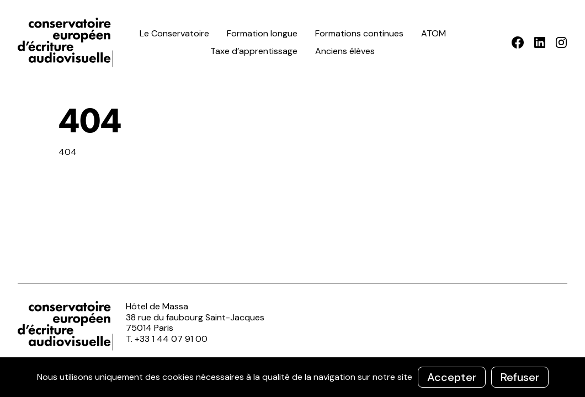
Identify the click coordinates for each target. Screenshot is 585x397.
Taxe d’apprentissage (253, 51)
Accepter (451, 377)
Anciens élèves (345, 51)
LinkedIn (539, 42)
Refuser (520, 377)
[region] (292, 377)
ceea (67, 42)
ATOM (433, 33)
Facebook (518, 42)
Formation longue (262, 33)
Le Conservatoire (174, 33)
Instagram (561, 42)
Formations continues (359, 33)
